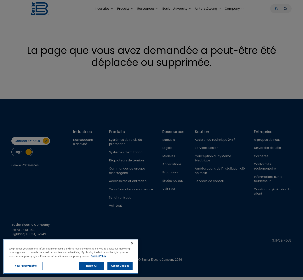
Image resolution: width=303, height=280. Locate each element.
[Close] (132, 243)
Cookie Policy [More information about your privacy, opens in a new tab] (98, 256)
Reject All (91, 265)
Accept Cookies (120, 265)
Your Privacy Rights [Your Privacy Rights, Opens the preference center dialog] (26, 265)
